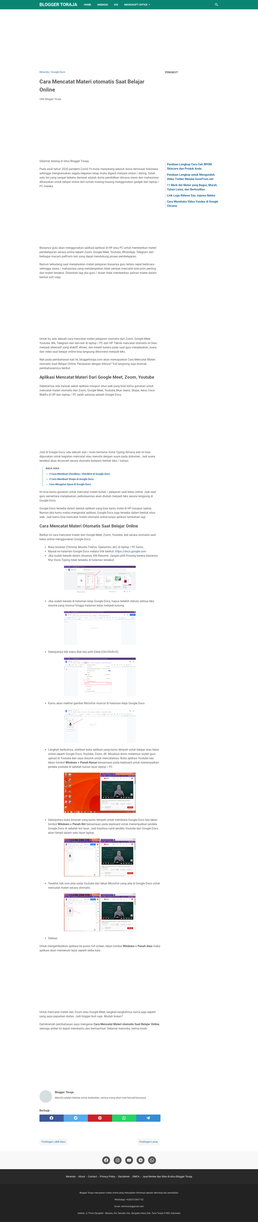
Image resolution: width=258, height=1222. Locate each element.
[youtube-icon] (129, 1160)
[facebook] (51, 1118)
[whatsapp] (124, 1118)
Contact (92, 1176)
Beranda (70, 1176)
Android (102, 4)
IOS (116, 4)
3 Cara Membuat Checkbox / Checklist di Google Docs (79, 473)
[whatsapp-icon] (152, 1160)
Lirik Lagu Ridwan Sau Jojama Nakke (191, 195)
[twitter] (76, 1118)
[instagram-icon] (118, 1160)
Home (87, 4)
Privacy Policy (107, 1176)
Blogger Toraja (58, 4)
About (81, 1176)
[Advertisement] (129, 40)
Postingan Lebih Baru (54, 1141)
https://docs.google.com (130, 551)
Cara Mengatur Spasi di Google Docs (70, 484)
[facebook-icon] (106, 1160)
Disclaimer (124, 1176)
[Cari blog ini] (216, 5)
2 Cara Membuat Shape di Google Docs (71, 479)
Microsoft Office (136, 4)
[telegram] (148, 1118)
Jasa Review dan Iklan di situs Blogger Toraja (167, 1176)
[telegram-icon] (141, 1160)
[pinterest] (100, 1118)
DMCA (135, 1176)
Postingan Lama (148, 1141)
